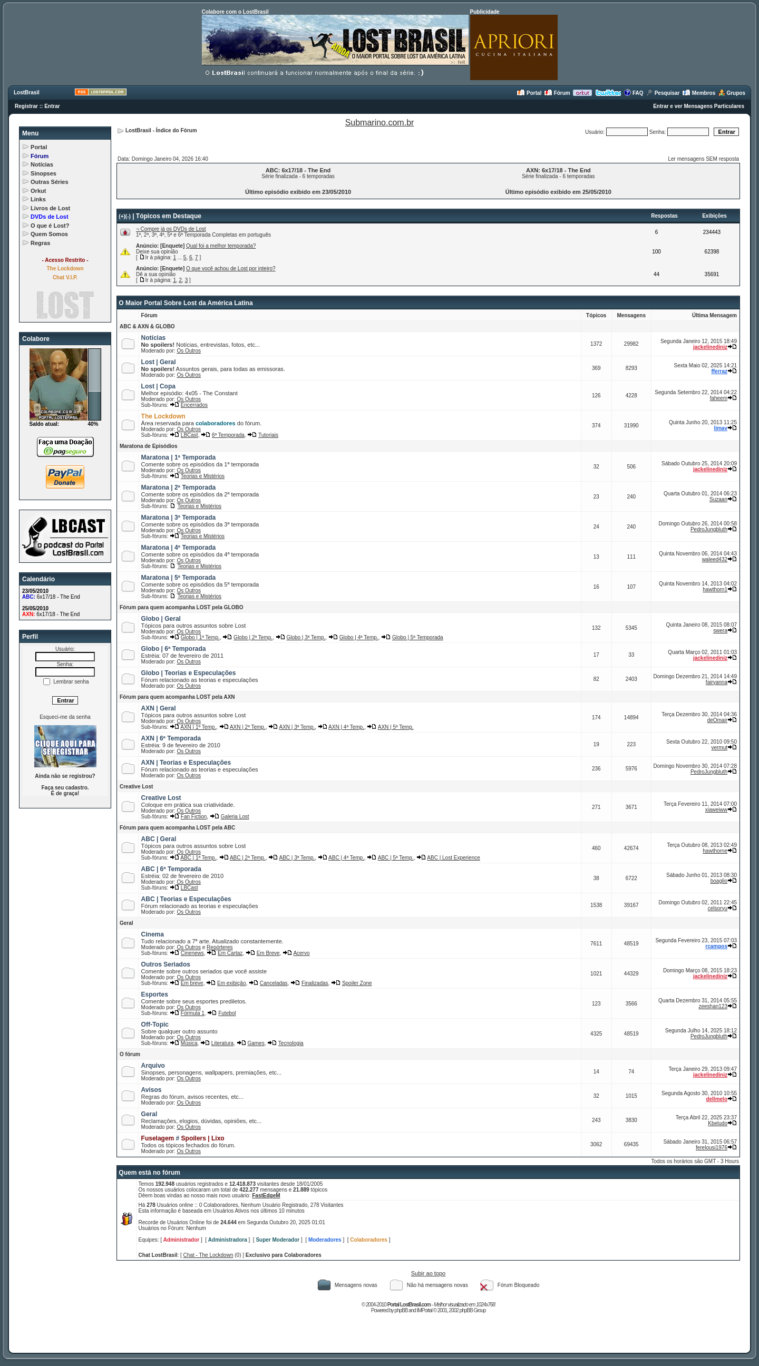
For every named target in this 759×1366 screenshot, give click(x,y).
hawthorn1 (715, 589)
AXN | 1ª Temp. (198, 727)
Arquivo (153, 1065)
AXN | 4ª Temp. (346, 727)
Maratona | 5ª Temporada (178, 577)
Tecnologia (291, 1043)
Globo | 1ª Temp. (200, 637)
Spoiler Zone (357, 983)
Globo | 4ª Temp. (358, 637)
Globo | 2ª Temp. (253, 637)
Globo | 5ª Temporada (417, 637)
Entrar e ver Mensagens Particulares (698, 106)
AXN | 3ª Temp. (297, 727)
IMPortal (424, 1310)
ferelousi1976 (711, 1147)
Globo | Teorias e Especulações (188, 673)
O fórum (130, 1054)
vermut (719, 747)
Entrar (52, 106)
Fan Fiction (194, 816)
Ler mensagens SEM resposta (703, 159)
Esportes (154, 994)
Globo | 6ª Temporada (173, 648)
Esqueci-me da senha (65, 717)
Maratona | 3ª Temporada (178, 517)
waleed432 (714, 559)
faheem (718, 398)
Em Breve (268, 953)
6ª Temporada (228, 435)
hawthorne (715, 851)
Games (255, 1043)
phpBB (400, 1310)
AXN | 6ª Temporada (171, 738)
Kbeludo (717, 1123)
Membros (698, 93)
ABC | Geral (159, 839)
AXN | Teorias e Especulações (186, 762)
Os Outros (189, 351)
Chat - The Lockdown (208, 1255)
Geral (126, 923)
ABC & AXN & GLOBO (147, 326)
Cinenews (192, 953)
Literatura (222, 1043)
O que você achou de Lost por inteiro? (231, 268)
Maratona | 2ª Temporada (178, 487)
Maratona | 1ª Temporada (178, 457)
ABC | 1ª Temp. (198, 858)
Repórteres (219, 947)
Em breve (192, 983)
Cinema (152, 934)
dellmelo (716, 1099)
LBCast (189, 435)
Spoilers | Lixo (203, 1138)
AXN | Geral (158, 708)
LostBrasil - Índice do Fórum (161, 130)
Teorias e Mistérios (203, 476)
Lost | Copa (158, 386)
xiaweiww (716, 810)
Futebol (227, 1013)
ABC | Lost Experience (453, 858)
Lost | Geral (158, 362)
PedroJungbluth (708, 529)
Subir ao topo (428, 1273)
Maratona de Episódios (148, 446)
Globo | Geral (161, 618)
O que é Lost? (50, 225)
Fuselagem (157, 1138)
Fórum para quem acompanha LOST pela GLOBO (181, 607)
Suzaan (718, 499)
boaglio (719, 881)
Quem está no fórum (149, 1172)
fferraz (719, 371)
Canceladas (274, 983)
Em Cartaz (230, 953)
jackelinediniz (710, 347)
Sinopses (43, 173)
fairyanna (716, 682)
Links (38, 199)
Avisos (151, 1090)
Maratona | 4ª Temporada (178, 547)
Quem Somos (49, 234)
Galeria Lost (235, 816)
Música (189, 1043)
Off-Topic (155, 1024)
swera (720, 630)
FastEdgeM (266, 1195)
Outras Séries (50, 182)
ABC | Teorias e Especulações (186, 899)
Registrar (26, 106)
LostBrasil (27, 92)
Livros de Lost (50, 208)
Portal (529, 93)
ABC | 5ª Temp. (396, 858)
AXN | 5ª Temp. (396, 727)
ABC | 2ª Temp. (248, 858)
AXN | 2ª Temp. (248, 727)
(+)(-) (125, 216)
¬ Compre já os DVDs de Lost (171, 229)
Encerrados (194, 405)
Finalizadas (314, 983)
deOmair (717, 720)
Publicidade (485, 12)
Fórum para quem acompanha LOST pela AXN (177, 697)
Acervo (301, 953)
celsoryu (717, 908)
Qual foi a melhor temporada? (221, 246)
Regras (40, 243)
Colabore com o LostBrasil (235, 12)
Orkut (38, 191)
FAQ (633, 93)
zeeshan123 (713, 1006)
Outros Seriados (165, 964)
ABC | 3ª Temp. (297, 858)
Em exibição (231, 983)
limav (720, 428)
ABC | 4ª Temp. (346, 858)
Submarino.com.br (379, 122)
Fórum (557, 93)
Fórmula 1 (193, 1013)
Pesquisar (663, 93)
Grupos (731, 93)
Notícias (42, 164)
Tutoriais (268, 435)
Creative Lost (136, 786)
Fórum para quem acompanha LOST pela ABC (177, 828)
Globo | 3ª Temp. (305, 637)
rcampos (716, 946)
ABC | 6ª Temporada (171, 869)
